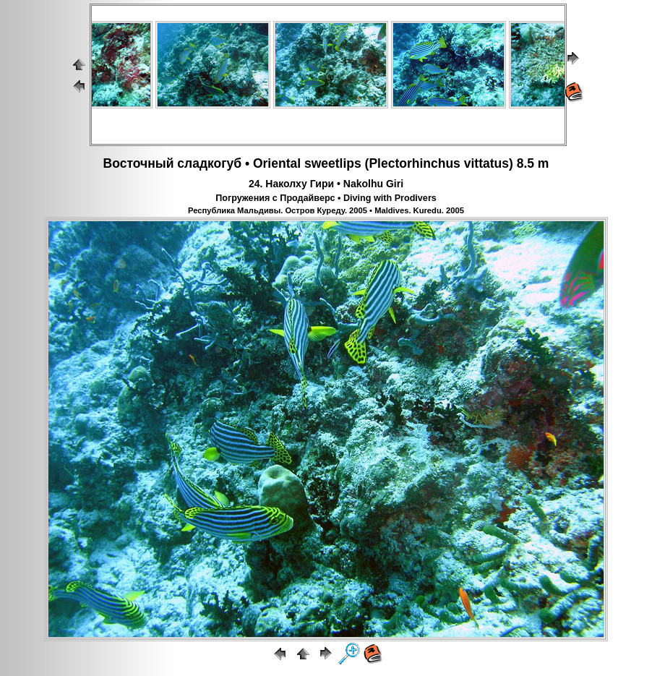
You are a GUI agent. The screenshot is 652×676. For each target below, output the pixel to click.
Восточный (138, 163)
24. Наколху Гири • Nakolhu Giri (326, 183)
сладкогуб (209, 163)
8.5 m (533, 163)
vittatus (486, 163)
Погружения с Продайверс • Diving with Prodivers (326, 198)
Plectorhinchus (414, 163)
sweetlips (332, 163)
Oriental (277, 163)
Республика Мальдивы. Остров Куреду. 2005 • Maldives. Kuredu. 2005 (326, 210)
